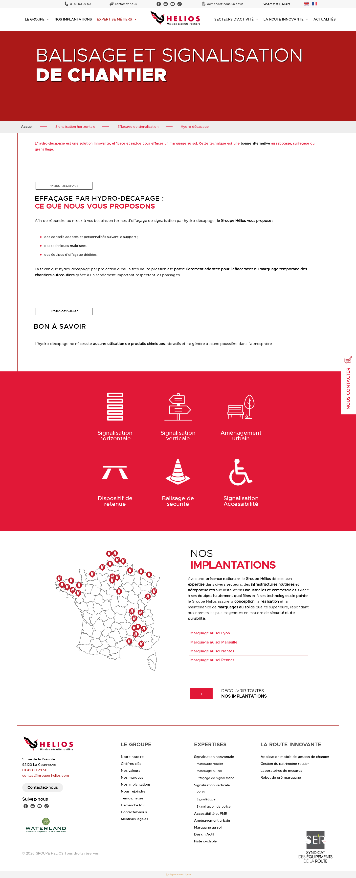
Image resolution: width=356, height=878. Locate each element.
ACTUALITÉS (324, 19)
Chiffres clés (131, 763)
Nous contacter (348, 382)
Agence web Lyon (178, 875)
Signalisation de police (214, 806)
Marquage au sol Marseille (213, 642)
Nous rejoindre (133, 791)
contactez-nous (126, 4)
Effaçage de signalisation (216, 778)
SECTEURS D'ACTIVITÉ (236, 19)
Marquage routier (210, 764)
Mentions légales (134, 819)
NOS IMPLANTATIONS (73, 19)
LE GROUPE (37, 19)
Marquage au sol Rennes (212, 660)
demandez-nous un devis (225, 4)
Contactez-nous (42, 787)
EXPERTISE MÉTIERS (117, 19)
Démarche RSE (133, 805)
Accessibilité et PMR (210, 813)
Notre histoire (132, 756)
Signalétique (206, 799)
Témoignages (132, 798)
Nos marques (132, 777)
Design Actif (204, 834)
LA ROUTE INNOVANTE (286, 19)
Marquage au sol (209, 771)
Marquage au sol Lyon (210, 633)
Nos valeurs (130, 770)
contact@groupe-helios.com (45, 775)
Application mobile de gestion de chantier (295, 756)
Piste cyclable (205, 841)
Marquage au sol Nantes (212, 651)
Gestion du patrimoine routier (285, 763)
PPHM (201, 792)
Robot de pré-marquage (281, 777)
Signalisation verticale (212, 785)
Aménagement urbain (212, 820)
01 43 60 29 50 (80, 4)
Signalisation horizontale (214, 756)
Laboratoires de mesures (281, 770)
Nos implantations (136, 784)
